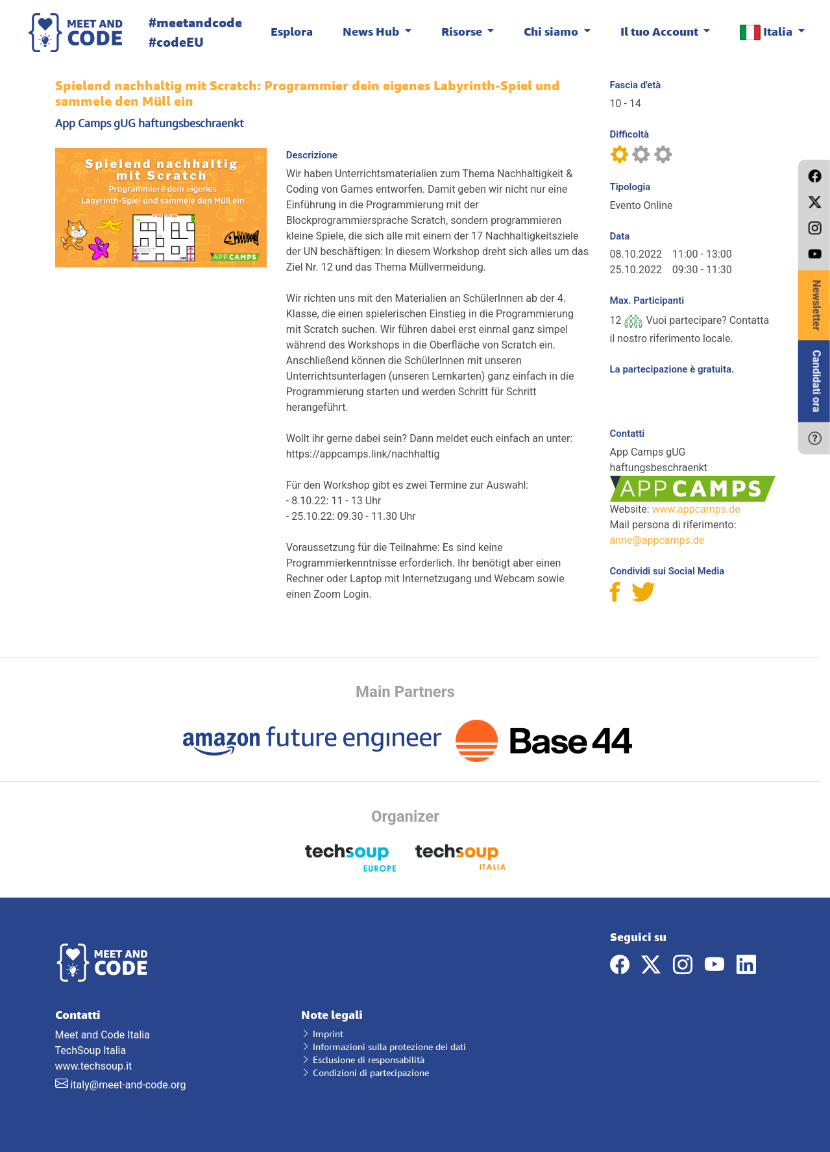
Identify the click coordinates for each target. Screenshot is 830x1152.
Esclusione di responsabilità (362, 1059)
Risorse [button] (463, 31)
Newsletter (817, 305)
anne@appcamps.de (657, 540)
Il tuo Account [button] (660, 31)
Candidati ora (817, 381)
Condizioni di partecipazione (365, 1072)
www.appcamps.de (696, 509)
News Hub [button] (372, 31)
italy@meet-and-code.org (128, 1085)
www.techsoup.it (93, 1066)
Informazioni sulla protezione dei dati (383, 1046)
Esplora (292, 31)
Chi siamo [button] (552, 31)
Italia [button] (767, 32)
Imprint (322, 1033)
